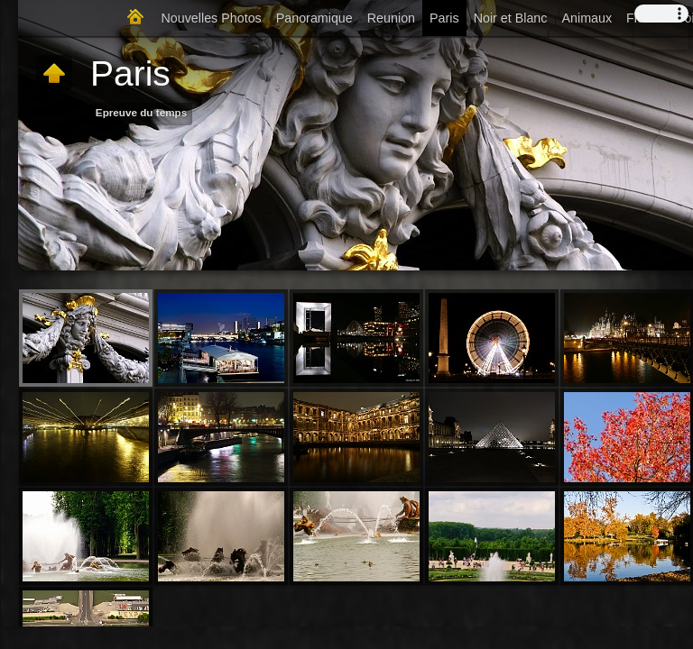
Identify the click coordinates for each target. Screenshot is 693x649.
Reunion (391, 18)
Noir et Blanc (511, 18)
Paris (444, 18)
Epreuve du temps (141, 112)
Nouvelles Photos (211, 18)
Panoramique (314, 18)
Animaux (586, 18)
